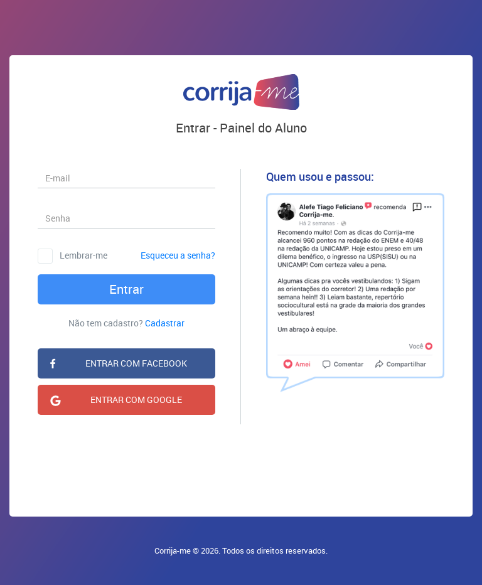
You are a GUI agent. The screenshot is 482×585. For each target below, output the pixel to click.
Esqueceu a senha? (178, 255)
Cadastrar (165, 323)
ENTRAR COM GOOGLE (136, 399)
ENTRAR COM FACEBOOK (136, 363)
